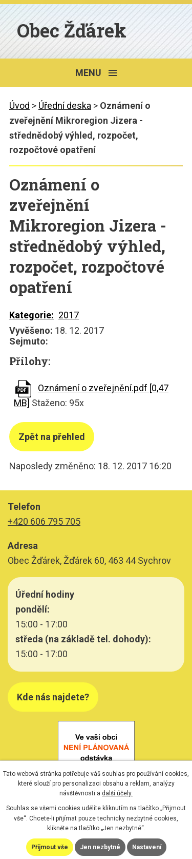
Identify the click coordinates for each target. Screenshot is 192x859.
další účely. (117, 793)
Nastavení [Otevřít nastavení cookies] (146, 847)
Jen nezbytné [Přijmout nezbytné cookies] (100, 847)
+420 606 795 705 (44, 521)
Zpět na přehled (51, 436)
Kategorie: (31, 315)
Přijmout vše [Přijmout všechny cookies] (49, 847)
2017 (68, 315)
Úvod (19, 105)
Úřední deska (64, 105)
